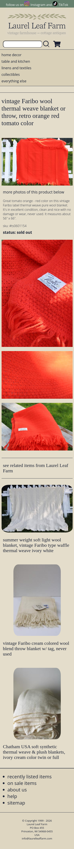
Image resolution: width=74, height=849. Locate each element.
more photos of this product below (33, 192)
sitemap (16, 802)
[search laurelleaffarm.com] (47, 44)
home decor (12, 54)
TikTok (63, 5)
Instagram (38, 5)
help (12, 796)
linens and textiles (16, 67)
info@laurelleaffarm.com (37, 838)
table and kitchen (16, 61)
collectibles (11, 74)
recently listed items (29, 776)
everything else (14, 81)
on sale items (22, 783)
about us (17, 789)
